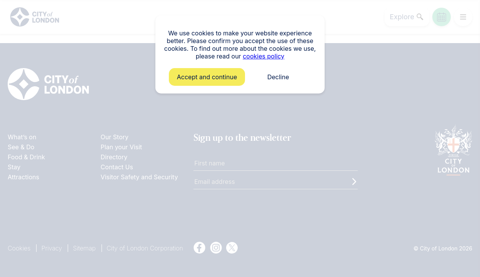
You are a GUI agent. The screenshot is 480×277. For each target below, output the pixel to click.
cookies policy (263, 56)
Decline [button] (278, 77)
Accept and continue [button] (207, 77)
